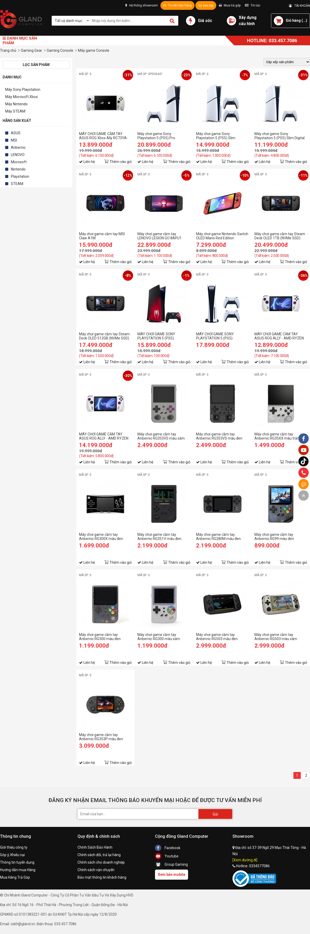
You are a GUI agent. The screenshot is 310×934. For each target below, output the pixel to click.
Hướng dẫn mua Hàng (17, 870)
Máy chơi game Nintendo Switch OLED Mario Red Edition (222, 236)
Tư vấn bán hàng (177, 5)
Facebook (167, 848)
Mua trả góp (230, 5)
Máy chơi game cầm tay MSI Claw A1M (102, 236)
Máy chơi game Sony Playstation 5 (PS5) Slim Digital (279, 136)
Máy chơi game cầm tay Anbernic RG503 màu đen (217, 637)
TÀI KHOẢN (299, 6)
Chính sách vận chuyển (96, 870)
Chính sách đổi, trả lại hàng (99, 855)
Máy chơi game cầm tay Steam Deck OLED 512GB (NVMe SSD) (104, 336)
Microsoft (19, 162)
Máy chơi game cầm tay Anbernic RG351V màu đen (159, 536)
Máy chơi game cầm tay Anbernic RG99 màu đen (274, 536)
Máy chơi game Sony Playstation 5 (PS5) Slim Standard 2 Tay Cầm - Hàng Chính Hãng (218, 136)
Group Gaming (171, 864)
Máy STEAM (15, 111)
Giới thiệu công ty (13, 847)
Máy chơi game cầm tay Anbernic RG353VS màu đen (219, 436)
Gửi (215, 814)
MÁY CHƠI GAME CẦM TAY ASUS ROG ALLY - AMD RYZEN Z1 (279, 336)
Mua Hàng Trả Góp (15, 877)
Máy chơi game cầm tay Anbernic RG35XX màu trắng (277, 436)
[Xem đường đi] (245, 860)
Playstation (20, 176)
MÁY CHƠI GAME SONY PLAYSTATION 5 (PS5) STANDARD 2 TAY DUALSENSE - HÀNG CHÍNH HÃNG (222, 336)
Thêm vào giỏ (121, 162)
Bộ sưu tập (205, 5)
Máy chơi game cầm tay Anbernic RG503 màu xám (275, 637)
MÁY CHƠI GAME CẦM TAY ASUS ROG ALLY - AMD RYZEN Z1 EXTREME (103, 436)
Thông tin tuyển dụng (17, 862)
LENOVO (18, 155)
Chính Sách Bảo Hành (95, 847)
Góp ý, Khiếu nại (12, 855)
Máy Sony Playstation (22, 89)
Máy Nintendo (16, 104)
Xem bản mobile (171, 874)
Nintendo (18, 169)
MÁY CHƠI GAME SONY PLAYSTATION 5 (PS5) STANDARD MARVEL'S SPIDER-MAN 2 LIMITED (163, 336)
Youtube (167, 856)
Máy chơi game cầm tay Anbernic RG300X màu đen (101, 536)
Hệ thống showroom (141, 5)
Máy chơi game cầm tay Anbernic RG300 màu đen (100, 637)
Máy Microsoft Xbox (21, 97)
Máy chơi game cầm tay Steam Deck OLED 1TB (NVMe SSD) (279, 236)
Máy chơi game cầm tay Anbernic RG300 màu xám (158, 637)
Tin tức (252, 5)
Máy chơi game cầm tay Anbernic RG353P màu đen (101, 737)
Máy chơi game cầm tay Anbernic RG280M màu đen (218, 536)
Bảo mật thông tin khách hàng (102, 877)
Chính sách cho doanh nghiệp (101, 862)
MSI (14, 140)
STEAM (17, 184)
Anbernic (18, 147)
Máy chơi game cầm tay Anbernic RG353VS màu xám (161, 436)
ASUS (15, 133)
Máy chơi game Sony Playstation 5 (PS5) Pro (156, 136)
